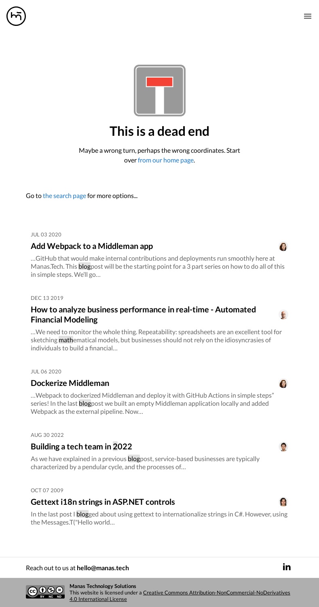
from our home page (166, 160)
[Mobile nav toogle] (308, 16)
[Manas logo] (16, 16)
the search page (64, 195)
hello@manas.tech (103, 567)
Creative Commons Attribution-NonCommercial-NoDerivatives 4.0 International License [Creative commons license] (180, 595)
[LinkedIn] (286, 567)
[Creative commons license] (45, 592)
